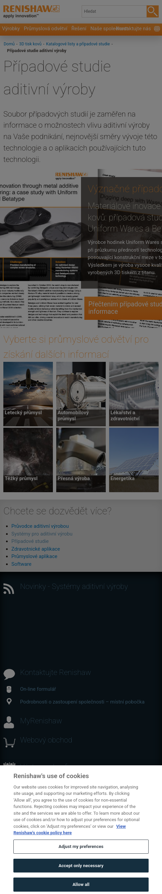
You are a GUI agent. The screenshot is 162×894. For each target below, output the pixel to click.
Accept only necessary (81, 878)
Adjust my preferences (81, 859)
